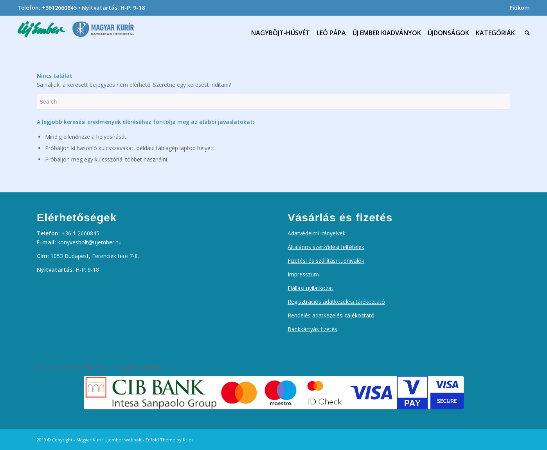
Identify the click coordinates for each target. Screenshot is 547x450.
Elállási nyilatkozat (310, 288)
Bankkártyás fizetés (312, 329)
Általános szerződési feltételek (326, 247)
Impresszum (303, 274)
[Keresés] (525, 33)
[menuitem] (518, 8)
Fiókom (520, 7)
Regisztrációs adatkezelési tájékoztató (336, 301)
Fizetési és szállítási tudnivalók (326, 260)
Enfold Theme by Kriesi (170, 440)
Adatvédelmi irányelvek (316, 233)
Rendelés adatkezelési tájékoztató (331, 315)
